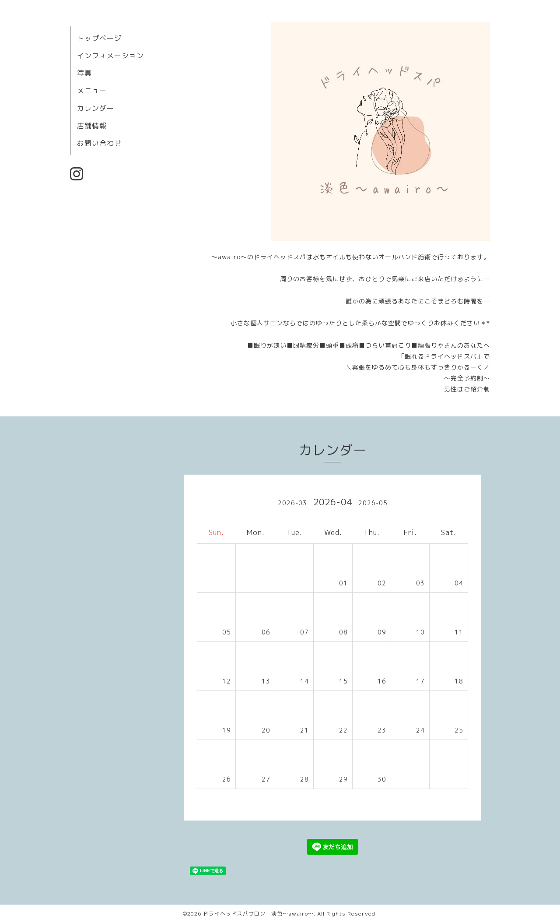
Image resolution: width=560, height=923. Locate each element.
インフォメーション (110, 55)
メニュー (92, 90)
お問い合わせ (99, 143)
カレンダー (95, 108)
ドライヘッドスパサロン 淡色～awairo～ (258, 913)
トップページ (99, 38)
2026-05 (373, 503)
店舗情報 (92, 125)
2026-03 (292, 503)
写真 (84, 73)
